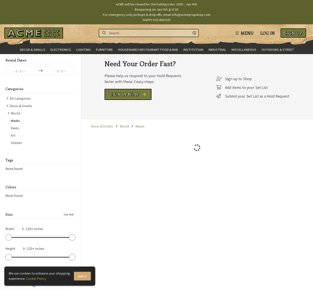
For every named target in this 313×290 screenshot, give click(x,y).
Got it (82, 276)
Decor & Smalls (32, 49)
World (110, 132)
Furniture (104, 49)
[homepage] (34, 33)
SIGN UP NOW (121, 100)
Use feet (55, 217)
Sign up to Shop (231, 85)
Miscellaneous (243, 49)
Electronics (60, 49)
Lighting (83, 49)
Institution (193, 49)
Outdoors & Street (277, 49)
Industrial (217, 49)
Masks (126, 132)
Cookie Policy (36, 278)
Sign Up (293, 33)
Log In (267, 33)
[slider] (8, 240)
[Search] (104, 33)
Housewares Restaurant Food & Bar (148, 49)
